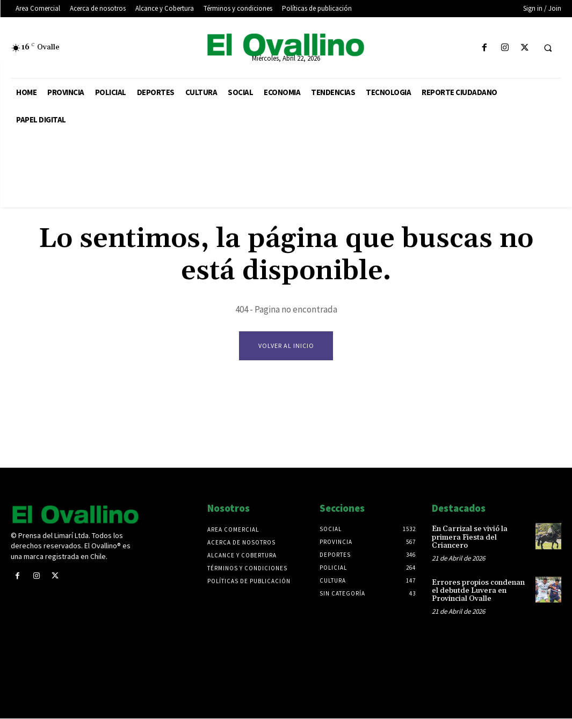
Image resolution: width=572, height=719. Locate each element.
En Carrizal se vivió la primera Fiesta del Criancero (470, 538)
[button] (547, 48)
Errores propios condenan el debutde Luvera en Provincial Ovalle (478, 591)
